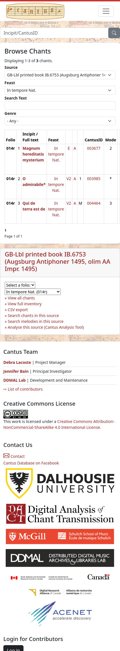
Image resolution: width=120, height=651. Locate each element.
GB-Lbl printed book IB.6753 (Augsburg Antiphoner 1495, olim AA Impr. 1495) (57, 261)
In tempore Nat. (56, 154)
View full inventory (25, 303)
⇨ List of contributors (23, 389)
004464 (93, 203)
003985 (93, 178)
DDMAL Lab (14, 380)
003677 (93, 148)
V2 (69, 178)
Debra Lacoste (17, 362)
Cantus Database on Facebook (31, 463)
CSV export (18, 309)
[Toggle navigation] (106, 11)
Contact (14, 456)
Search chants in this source (33, 315)
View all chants (21, 298)
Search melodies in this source (35, 321)
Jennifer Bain (16, 371)
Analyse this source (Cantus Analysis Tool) (46, 327)
